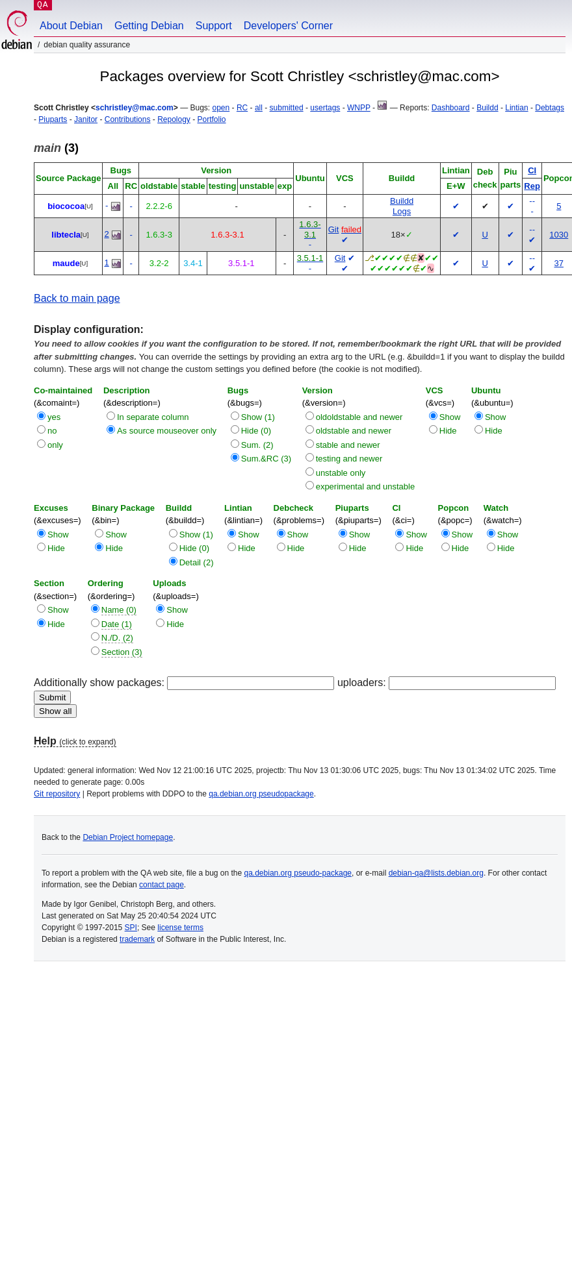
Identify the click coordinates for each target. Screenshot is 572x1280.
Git (333, 229)
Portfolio (212, 119)
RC (242, 107)
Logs (402, 211)
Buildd (487, 107)
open (221, 107)
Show (450, 417)
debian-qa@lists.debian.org (436, 873)
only (55, 445)
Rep (532, 186)
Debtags (549, 107)
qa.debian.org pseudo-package (298, 873)
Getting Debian (149, 25)
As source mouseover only (166, 431)
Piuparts (52, 119)
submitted (287, 107)
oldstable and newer (353, 431)
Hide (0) (256, 431)
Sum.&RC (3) (266, 458)
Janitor (86, 119)
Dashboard (451, 107)
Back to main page (77, 298)
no (52, 431)
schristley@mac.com (135, 107)
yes (53, 417)
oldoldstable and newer (359, 417)
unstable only (341, 473)
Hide (448, 431)
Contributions (128, 119)
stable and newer (348, 445)
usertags (325, 107)
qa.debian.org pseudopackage (261, 793)
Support (214, 25)
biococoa (65, 206)
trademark (137, 939)
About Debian (71, 25)
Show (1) (258, 417)
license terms (180, 927)
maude (66, 263)
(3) (56, 148)
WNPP (358, 107)
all (259, 107)
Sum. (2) (257, 445)
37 (559, 263)
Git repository (57, 793)
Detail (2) (196, 562)
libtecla (66, 235)
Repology (173, 119)
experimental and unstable (365, 486)
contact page (161, 884)
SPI (131, 927)
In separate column (153, 417)
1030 (558, 235)
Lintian (516, 107)
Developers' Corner (288, 25)
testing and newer (349, 458)
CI (532, 170)
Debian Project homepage (128, 837)
